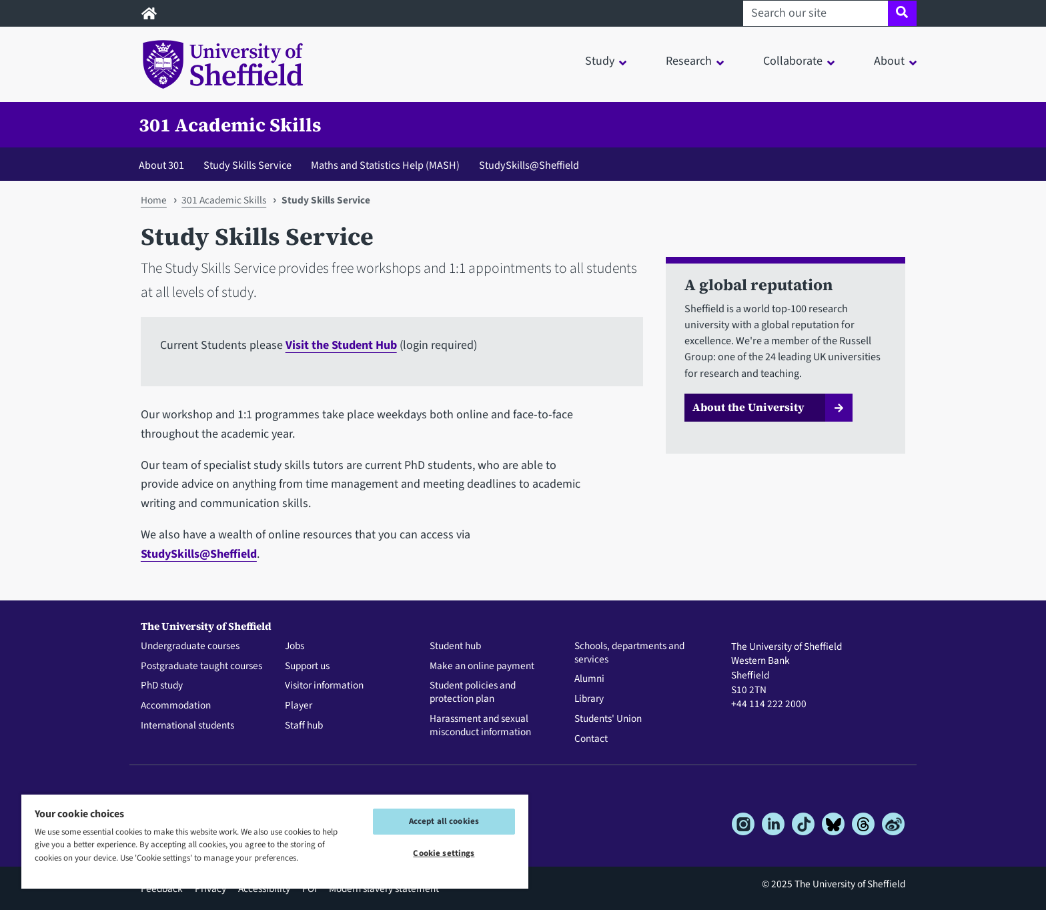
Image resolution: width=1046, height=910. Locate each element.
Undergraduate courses (190, 646)
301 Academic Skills (230, 124)
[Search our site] (815, 13)
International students (187, 726)
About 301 (161, 165)
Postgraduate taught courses (201, 666)
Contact (591, 739)
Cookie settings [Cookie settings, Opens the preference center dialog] (443, 853)
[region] (274, 841)
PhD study (162, 686)
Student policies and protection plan (473, 692)
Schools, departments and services (629, 653)
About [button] (889, 61)
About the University (748, 407)
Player (298, 706)
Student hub (455, 646)
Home (154, 200)
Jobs (294, 646)
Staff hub (304, 726)
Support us (307, 666)
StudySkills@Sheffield (529, 165)
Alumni (589, 679)
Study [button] (599, 61)
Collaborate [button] (793, 61)
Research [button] (689, 61)
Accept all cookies (444, 821)
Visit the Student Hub (341, 345)
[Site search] (902, 13)
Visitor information (324, 686)
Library (589, 699)
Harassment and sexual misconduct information (480, 726)
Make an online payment (482, 666)
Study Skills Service (247, 165)
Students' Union (608, 719)
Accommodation (176, 706)
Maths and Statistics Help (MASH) (385, 165)
